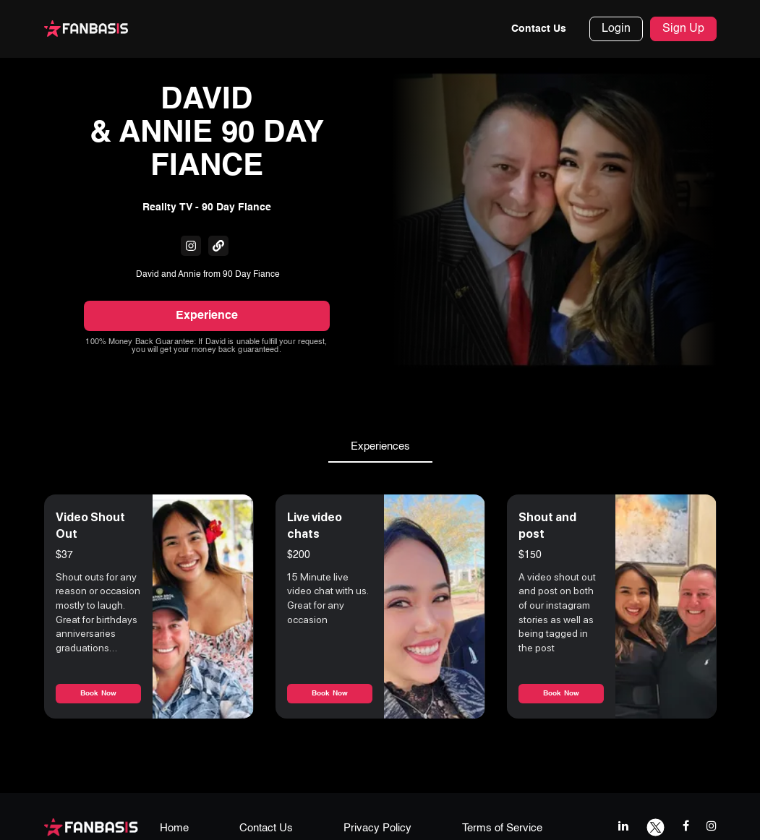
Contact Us (538, 29)
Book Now (98, 693)
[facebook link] (686, 826)
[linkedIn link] (623, 826)
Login (616, 29)
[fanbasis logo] (91, 826)
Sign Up (683, 29)
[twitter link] (655, 826)
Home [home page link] (174, 828)
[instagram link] (711, 826)
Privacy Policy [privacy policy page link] (377, 828)
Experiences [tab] (380, 447)
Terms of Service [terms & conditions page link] (502, 828)
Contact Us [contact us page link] (266, 828)
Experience (207, 316)
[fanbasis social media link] (191, 246)
